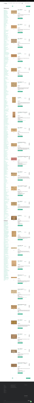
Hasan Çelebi (5, 83)
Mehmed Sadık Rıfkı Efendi (6, 142)
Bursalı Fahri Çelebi (5, 37)
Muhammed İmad (5, 163)
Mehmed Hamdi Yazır (6, 131)
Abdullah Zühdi (5, 14)
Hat (26, 172)
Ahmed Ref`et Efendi (6, 19)
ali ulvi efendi (5, 29)
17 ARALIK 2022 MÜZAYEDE (6, 278)
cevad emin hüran (5, 42)
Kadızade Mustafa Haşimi (6, 105)
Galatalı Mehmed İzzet (6, 66)
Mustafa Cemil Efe (5, 167)
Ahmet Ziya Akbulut (5, 22)
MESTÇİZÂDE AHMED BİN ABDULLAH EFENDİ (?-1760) (24, 156)
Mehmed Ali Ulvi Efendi (6, 121)
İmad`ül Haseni (5, 100)
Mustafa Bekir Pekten (6, 166)
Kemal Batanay (5, 112)
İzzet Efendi (5, 104)
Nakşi (4, 175)
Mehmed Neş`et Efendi (6, 136)
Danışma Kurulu (5, 392)
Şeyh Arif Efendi (5, 193)
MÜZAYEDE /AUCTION (6, 239)
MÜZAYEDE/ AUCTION (6, 222)
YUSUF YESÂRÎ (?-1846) (20, 245)
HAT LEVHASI (19, 67)
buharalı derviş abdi (5, 36)
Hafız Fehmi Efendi (5, 72)
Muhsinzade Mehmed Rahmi (6, 165)
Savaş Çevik (5, 188)
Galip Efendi (5, 68)
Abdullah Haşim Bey (5, 12)
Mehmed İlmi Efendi (5, 132)
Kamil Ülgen (5, 107)
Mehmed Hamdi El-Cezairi (6, 129)
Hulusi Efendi (5, 92)
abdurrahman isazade (6, 16)
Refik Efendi (5, 185)
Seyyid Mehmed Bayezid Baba (6, 199)
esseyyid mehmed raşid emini (6, 59)
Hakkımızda (5, 386)
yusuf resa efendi (5, 217)
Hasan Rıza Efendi (5, 85)
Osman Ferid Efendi (5, 180)
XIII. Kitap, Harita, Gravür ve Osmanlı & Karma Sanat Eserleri (6, 254)
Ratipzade (5, 183)
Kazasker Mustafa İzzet (6, 110)
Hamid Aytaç (5, 81)
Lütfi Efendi (5, 114)
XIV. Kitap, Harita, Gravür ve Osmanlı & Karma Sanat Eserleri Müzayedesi (6, 266)
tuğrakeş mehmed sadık (6, 211)
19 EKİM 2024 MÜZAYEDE (6, 247)
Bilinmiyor (5, 219)
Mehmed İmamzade (5, 133)
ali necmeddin (5, 27)
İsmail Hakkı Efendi (5, 102)
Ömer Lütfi (5, 178)
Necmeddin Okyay (5, 176)
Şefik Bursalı (5, 189)
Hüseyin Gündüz (5, 93)
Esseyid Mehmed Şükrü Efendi (6, 53)
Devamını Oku (24, 120)
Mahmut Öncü (5, 117)
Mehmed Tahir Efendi (6, 150)
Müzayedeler (5, 387)
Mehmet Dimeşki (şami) (6, 154)
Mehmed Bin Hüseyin (6, 122)
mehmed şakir (5, 143)
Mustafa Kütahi (5, 170)
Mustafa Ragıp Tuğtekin (6, 171)
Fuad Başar (5, 65)
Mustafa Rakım (5, 172)
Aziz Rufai (5, 32)
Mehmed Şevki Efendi (6, 148)
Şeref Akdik (5, 190)
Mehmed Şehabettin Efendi (6, 146)
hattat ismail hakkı (5, 90)
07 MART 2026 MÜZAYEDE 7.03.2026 (20, 10)
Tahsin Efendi (5, 210)
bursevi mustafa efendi (6, 38)
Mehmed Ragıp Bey (5, 138)
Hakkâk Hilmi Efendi (5, 78)
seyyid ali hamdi (5, 198)
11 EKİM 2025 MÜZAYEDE (6, 232)
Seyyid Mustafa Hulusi (6, 202)
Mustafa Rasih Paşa (5, 173)
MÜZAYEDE (5, 225)
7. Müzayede (5, 264)
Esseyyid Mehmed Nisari (6, 58)
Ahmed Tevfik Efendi (6, 20)
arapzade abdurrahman (6, 31)
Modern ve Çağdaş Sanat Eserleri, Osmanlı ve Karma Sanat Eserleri (6, 230)
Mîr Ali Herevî (5, 161)
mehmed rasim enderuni (6, 141)
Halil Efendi (5, 80)
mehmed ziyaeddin (5, 153)
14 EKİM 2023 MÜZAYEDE (6, 227)
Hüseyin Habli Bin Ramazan (6, 94)
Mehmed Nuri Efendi (5, 137)
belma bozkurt (5, 34)
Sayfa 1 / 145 (28, 6)
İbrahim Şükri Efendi (5, 98)
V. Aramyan (5, 212)
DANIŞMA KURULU (22, 3)
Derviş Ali (4, 46)
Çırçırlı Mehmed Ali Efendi (6, 43)
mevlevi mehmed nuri (6, 158)
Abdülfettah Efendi (5, 10)
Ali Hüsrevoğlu (5, 26)
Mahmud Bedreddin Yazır (6, 115)
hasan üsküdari (5, 88)
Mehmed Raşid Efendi (6, 139)
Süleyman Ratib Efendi (6, 206)
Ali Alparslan (5, 24)
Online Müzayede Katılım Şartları (13, 386)
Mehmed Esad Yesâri (6, 127)
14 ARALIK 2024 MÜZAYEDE (6, 235)
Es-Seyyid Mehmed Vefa (6, 61)
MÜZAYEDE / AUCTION (6, 242)
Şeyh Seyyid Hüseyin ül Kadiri (6, 195)
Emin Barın (5, 51)
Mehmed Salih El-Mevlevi (6, 144)
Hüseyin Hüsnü (5, 95)
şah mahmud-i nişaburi (6, 187)
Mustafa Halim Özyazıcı (6, 168)
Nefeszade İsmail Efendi (6, 177)
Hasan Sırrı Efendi (5, 87)
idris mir (4, 99)
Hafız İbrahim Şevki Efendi (6, 73)
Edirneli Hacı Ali (5, 48)
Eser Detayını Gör (20, 18)
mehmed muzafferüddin (6, 134)
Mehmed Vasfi (5, 151)
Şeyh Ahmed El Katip (5, 192)
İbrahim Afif (5, 97)
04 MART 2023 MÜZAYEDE (6, 236)
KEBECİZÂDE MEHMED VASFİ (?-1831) (22, 304)
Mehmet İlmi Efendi (5, 155)
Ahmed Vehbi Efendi (5, 21)
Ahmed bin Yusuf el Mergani (6, 17)
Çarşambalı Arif (5, 41)
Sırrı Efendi (5, 204)
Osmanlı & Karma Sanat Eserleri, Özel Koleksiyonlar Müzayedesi (6, 256)
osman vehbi (5, 182)
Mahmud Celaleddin (5, 116)
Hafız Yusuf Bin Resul (6, 77)
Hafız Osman (5, 76)
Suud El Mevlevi (5, 209)
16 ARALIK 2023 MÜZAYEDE (6, 258)
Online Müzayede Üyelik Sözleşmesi (14, 387)
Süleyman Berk (5, 205)
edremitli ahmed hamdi (6, 49)
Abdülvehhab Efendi (5, 15)
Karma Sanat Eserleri (6, 273)
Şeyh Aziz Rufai (5, 194)
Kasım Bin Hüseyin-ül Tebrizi (6, 109)
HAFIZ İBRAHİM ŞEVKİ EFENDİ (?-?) (22, 142)
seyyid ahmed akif (5, 197)
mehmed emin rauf (5, 126)
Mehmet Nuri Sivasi (5, 156)
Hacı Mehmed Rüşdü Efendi (6, 70)
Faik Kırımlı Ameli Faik (6, 63)
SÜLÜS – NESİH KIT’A (20, 9)
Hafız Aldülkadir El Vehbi (6, 71)
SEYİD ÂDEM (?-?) (20, 215)
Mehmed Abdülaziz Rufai (6, 119)
